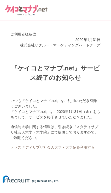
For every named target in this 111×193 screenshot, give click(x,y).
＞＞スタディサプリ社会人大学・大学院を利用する (52, 147)
